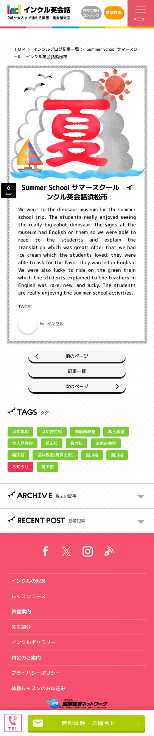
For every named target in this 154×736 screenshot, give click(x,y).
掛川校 (92, 455)
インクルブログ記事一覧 (56, 49)
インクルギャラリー (33, 642)
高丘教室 (116, 432)
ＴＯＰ (19, 49)
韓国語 (18, 455)
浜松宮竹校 (51, 432)
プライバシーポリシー (36, 672)
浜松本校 (20, 432)
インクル (55, 324)
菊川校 (117, 455)
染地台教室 (105, 443)
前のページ (76, 356)
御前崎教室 (85, 432)
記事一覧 (77, 371)
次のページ (76, 386)
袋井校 (76, 443)
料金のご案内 (26, 657)
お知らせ (20, 467)
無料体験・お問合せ (74, 723)
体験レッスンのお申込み (38, 688)
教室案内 (21, 611)
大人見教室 (22, 443)
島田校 (47, 467)
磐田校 (51, 443)
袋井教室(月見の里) (55, 455)
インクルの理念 (28, 580)
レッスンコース (28, 596)
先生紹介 (21, 626)
